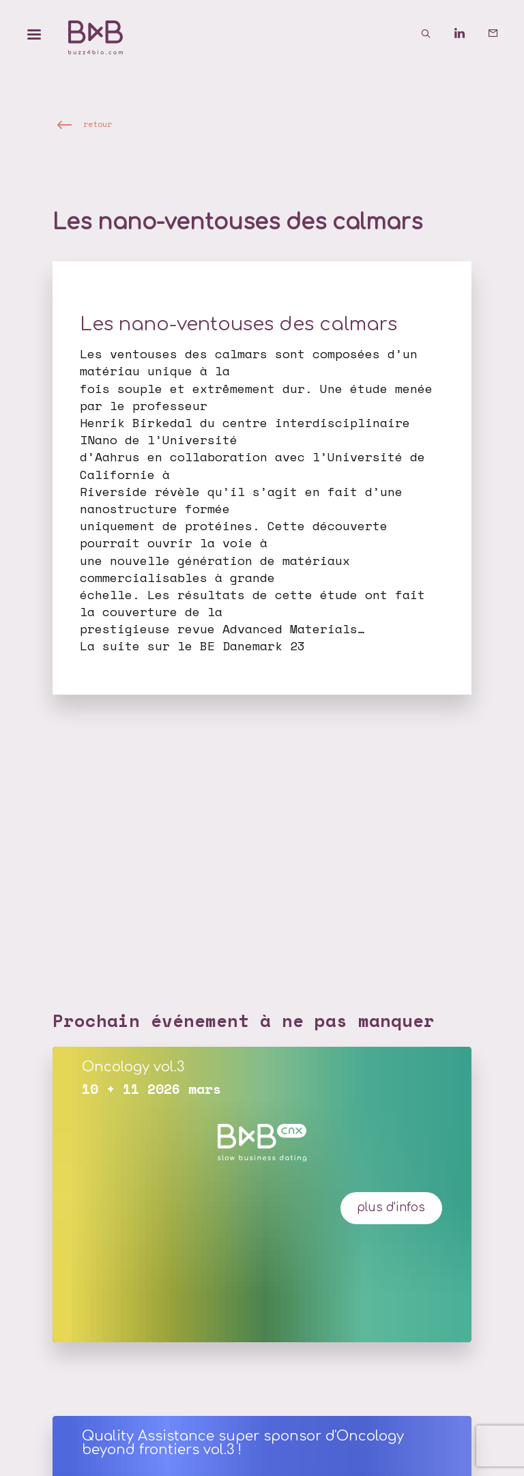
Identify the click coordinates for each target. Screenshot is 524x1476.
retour (97, 124)
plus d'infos (391, 1207)
